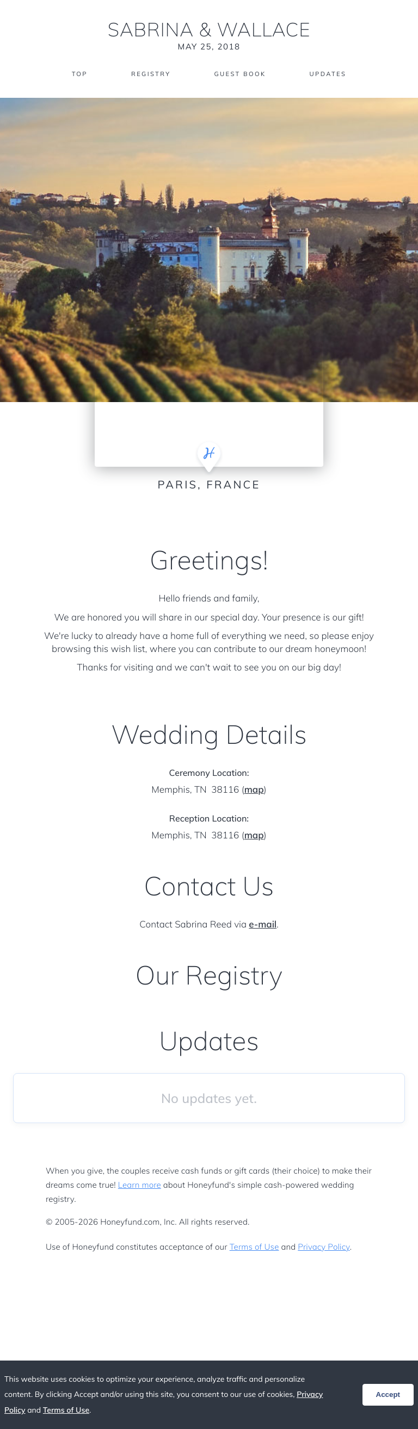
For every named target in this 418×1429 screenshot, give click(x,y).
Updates (331, 75)
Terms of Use (254, 1247)
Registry (148, 75)
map (254, 789)
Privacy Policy (323, 1247)
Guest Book (240, 75)
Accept (388, 1394)
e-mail (262, 924)
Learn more (139, 1185)
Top (75, 75)
